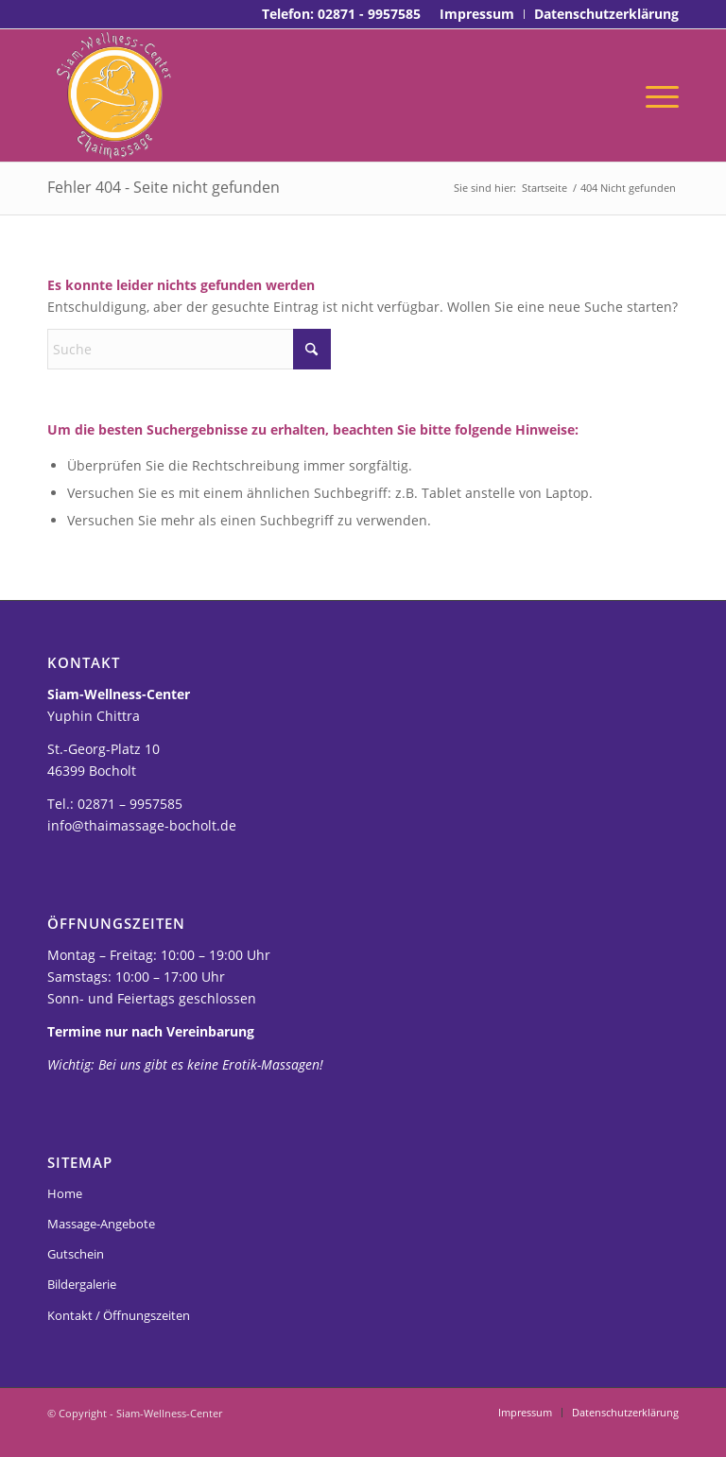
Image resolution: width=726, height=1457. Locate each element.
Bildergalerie (81, 1284)
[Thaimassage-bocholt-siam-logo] (113, 95)
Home (64, 1193)
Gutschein (75, 1253)
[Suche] (189, 349)
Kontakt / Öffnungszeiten (118, 1315)
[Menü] (657, 95)
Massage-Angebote (101, 1223)
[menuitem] (477, 14)
